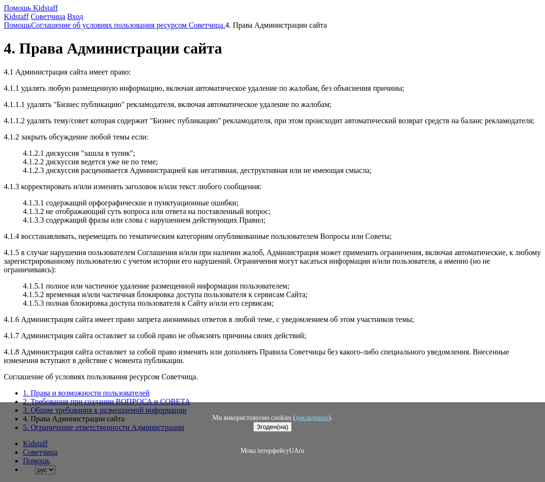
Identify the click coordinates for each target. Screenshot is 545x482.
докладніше (312, 417)
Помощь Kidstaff (31, 8)
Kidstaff (16, 16)
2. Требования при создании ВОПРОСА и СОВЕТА (106, 401)
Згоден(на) (273, 426)
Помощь (17, 25)
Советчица (48, 16)
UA (294, 450)
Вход (75, 16)
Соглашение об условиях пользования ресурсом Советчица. (128, 25)
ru (302, 450)
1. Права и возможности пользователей (86, 393)
